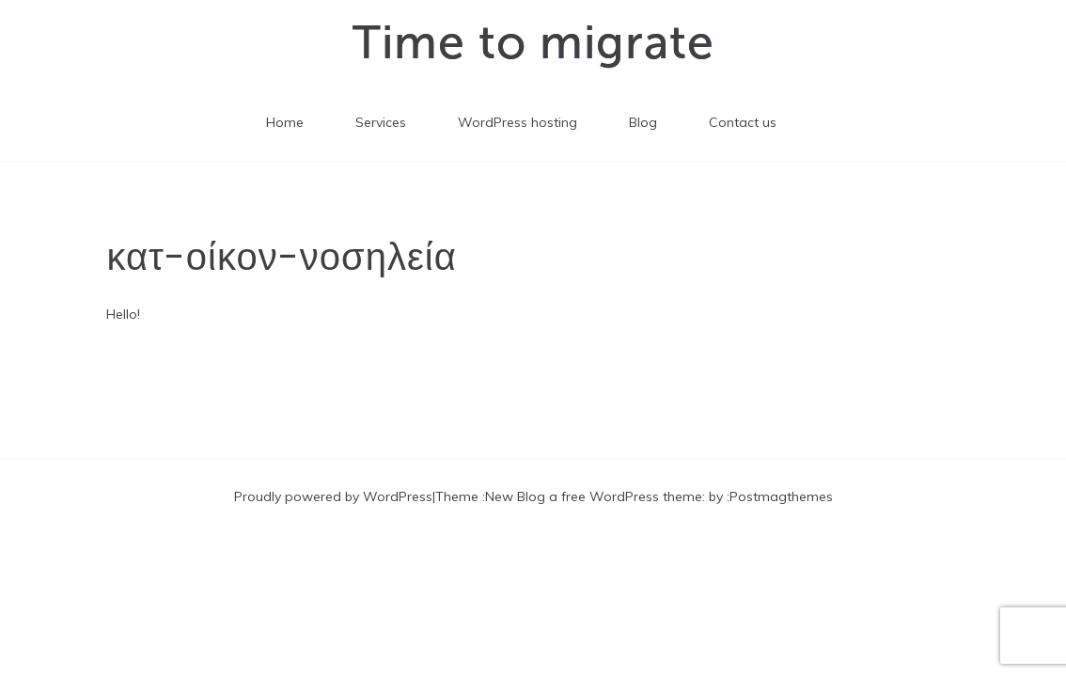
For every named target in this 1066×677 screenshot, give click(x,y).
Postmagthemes (781, 496)
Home (285, 122)
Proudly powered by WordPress (333, 496)
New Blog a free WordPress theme (593, 496)
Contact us (742, 122)
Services (380, 122)
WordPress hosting (517, 122)
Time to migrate (533, 42)
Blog (643, 122)
